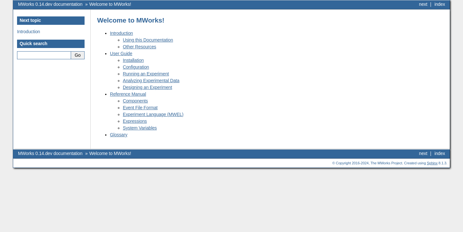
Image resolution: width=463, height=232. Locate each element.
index (439, 4)
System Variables (140, 127)
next (423, 4)
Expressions (135, 121)
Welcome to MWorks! (110, 4)
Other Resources (139, 46)
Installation (133, 60)
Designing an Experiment (147, 87)
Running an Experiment (146, 73)
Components (135, 100)
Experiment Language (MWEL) (153, 114)
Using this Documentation (148, 40)
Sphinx (432, 163)
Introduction (121, 33)
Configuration (136, 67)
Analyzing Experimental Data (151, 80)
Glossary (118, 134)
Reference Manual (128, 94)
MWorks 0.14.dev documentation (50, 4)
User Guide (121, 53)
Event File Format (140, 107)
